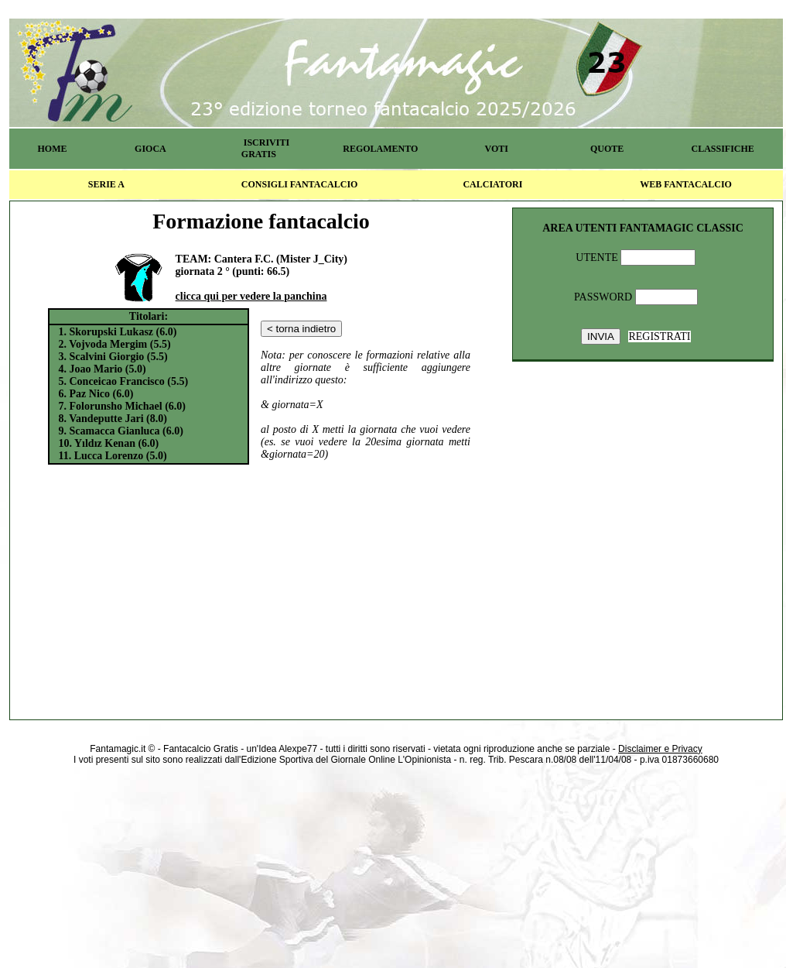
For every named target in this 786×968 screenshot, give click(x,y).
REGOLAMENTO (380, 148)
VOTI (496, 148)
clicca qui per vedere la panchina (251, 296)
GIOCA (150, 148)
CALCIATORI (492, 184)
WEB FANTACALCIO (686, 184)
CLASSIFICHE (723, 148)
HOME (52, 148)
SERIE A (106, 184)
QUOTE (607, 148)
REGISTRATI (659, 336)
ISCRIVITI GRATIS (265, 148)
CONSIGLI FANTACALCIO (299, 184)
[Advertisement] (261, 589)
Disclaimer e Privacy (660, 748)
